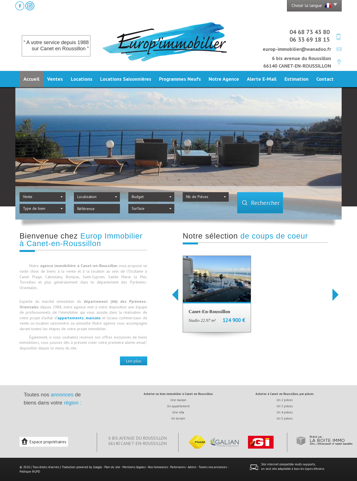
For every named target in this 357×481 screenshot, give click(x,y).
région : (72, 403)
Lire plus (133, 361)
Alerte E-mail (261, 78)
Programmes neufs (180, 78)
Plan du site (112, 467)
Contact (325, 78)
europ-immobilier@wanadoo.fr (297, 49)
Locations (81, 78)
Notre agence (224, 78)
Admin (192, 467)
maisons (94, 317)
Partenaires (177, 467)
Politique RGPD (30, 471)
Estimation (296, 78)
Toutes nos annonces (213, 467)
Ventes (55, 78)
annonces (62, 394)
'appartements (70, 317)
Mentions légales (134, 467)
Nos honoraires (158, 467)
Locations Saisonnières (125, 78)
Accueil (31, 78)
